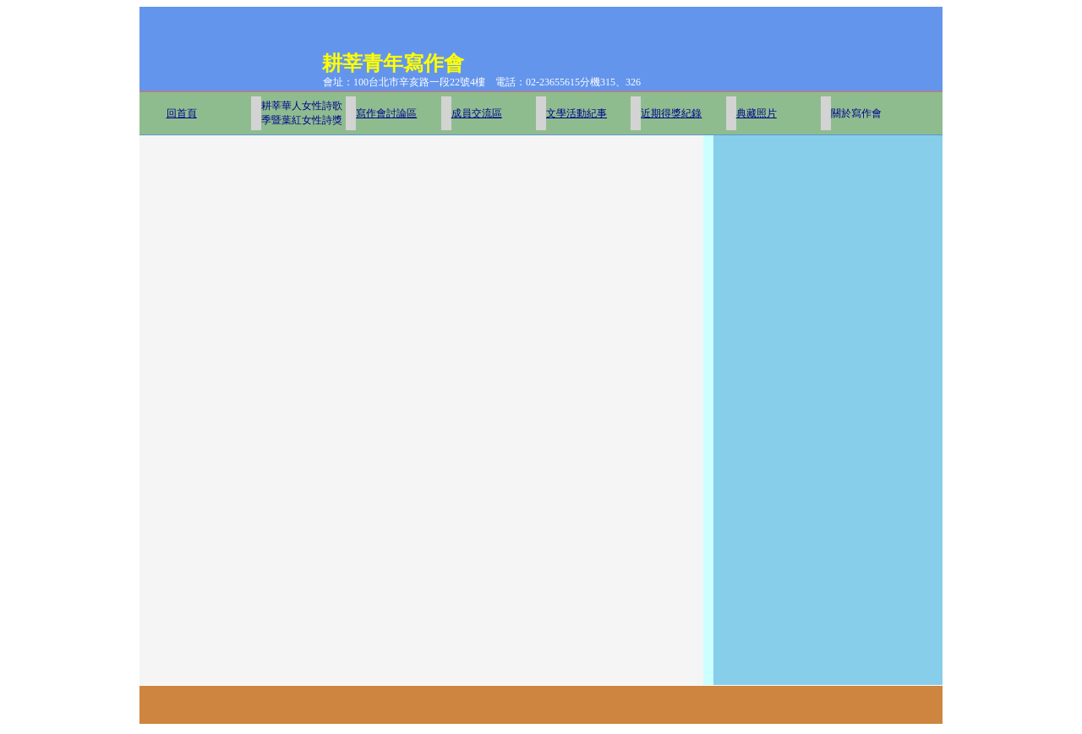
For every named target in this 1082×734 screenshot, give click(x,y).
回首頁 (182, 113)
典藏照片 (756, 113)
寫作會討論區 (386, 113)
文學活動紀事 (576, 113)
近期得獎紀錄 (671, 113)
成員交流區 (476, 113)
